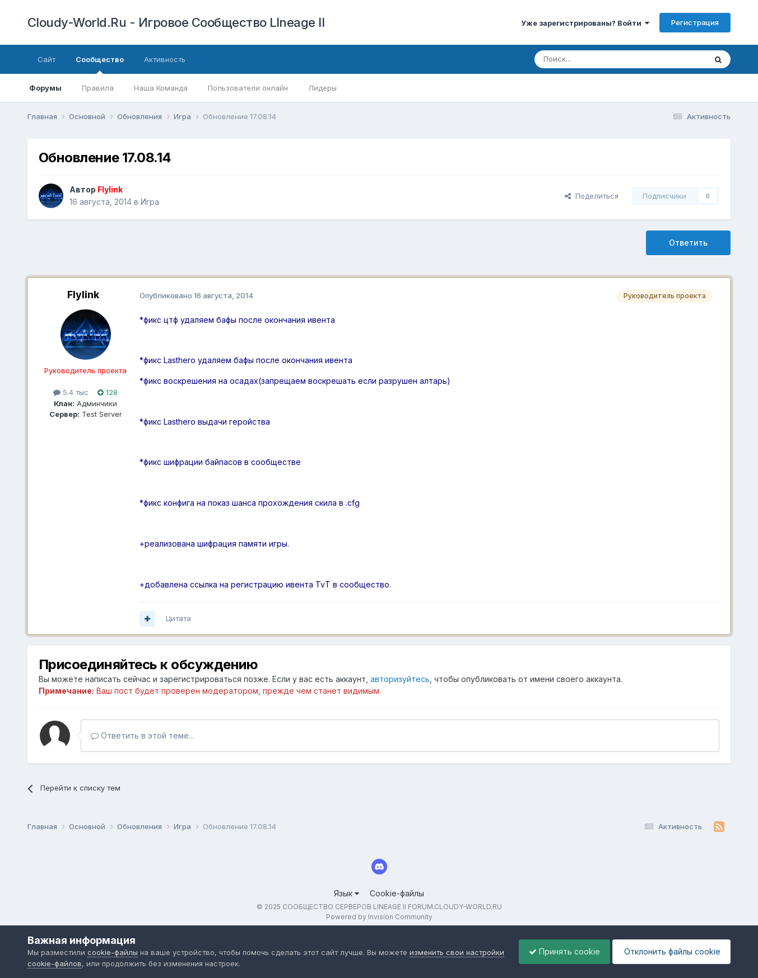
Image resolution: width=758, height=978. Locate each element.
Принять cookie (558, 951)
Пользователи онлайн (248, 87)
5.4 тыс (71, 392)
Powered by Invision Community (379, 917)
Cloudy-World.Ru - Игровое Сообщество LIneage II (176, 22)
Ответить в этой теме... (142, 735)
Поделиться (592, 195)
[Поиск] (594, 59)
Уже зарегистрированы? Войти (585, 22)
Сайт (46, 59)
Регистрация (695, 22)
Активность (164, 59)
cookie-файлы (112, 952)
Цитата (178, 618)
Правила (98, 87)
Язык (346, 893)
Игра (150, 201)
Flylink (83, 294)
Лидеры (322, 87)
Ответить (688, 242)
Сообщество (100, 64)
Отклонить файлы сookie (669, 951)
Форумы (45, 87)
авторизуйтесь (400, 679)
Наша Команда (161, 87)
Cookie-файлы (397, 893)
